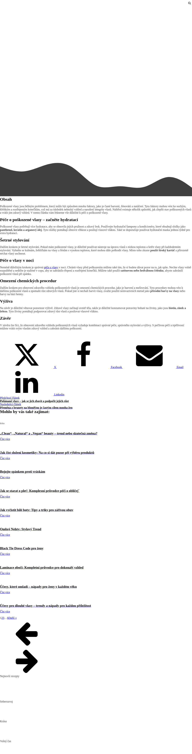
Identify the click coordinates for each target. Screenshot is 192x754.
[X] (28, 367)
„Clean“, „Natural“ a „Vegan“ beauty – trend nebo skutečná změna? (38, 724)
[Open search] (189, 3)
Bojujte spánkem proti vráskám (18, 735)
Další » (13, 617)
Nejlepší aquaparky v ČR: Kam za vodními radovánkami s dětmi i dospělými (44, 744)
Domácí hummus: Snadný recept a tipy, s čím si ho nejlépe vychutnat (39, 684)
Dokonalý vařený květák (14, 695)
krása (3, 7)
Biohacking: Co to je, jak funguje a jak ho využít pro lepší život (36, 704)
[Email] (153, 367)
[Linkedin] (32, 394)
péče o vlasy (51, 267)
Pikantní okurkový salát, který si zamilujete (24, 679)
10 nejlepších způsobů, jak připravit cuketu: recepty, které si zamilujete (40, 690)
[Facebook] (90, 367)
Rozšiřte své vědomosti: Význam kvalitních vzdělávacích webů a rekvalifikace (45, 715)
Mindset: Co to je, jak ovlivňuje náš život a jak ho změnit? (33, 710)
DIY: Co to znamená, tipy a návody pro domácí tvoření (31, 750)
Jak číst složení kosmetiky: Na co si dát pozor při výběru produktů (37, 730)
